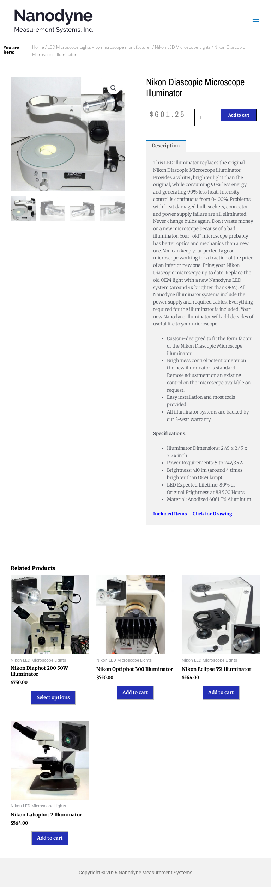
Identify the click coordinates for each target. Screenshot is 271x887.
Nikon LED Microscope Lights (183, 47)
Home (38, 47)
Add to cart (238, 115)
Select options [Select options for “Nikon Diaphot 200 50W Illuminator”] (53, 698)
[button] (113, 88)
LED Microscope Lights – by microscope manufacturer (99, 47)
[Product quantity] (203, 117)
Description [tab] (166, 146)
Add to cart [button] (135, 693)
